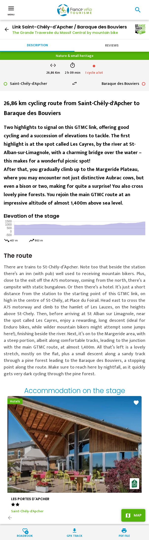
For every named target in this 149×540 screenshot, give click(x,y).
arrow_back (7, 29)
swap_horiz (74, 83)
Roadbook (25, 535)
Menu (11, 10)
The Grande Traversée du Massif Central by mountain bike (65, 32)
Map (138, 515)
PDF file (124, 535)
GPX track (74, 535)
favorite (136, 403)
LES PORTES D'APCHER (30, 498)
